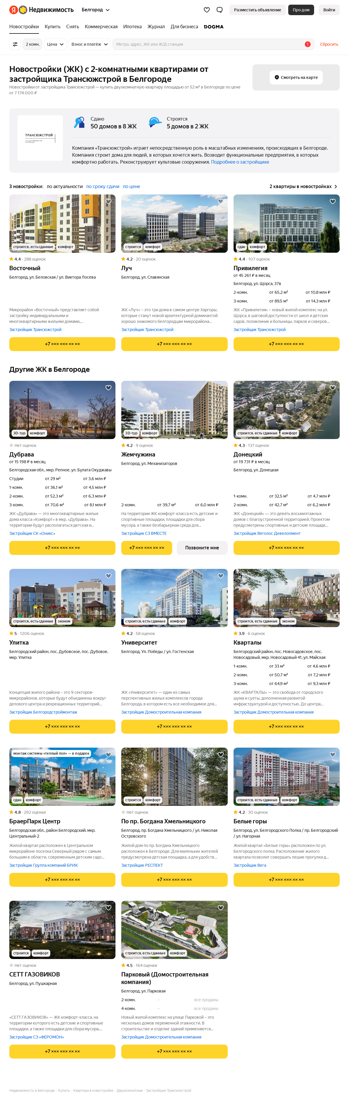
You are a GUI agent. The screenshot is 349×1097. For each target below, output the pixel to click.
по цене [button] (131, 186)
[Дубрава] (62, 410)
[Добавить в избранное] (108, 201)
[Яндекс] (13, 10)
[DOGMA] (212, 27)
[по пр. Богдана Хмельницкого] (174, 777)
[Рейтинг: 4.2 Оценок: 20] (174, 259)
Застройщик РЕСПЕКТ (142, 865)
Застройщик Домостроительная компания (161, 712)
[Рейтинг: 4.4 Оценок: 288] (62, 259)
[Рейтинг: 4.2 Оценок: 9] (174, 445)
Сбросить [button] (329, 44)
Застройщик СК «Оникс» (32, 533)
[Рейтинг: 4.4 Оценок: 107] (287, 259)
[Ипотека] (132, 27)
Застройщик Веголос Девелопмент (267, 533)
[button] (219, 10)
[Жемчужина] (174, 410)
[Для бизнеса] (184, 27)
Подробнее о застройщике (240, 162)
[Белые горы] (287, 777)
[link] (329, 10)
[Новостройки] (25, 27)
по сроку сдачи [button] (103, 186)
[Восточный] (62, 223)
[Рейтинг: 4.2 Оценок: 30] (287, 812)
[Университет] (174, 598)
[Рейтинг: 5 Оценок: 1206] (62, 633)
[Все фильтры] (15, 44)
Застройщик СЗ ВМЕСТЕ (144, 533)
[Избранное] (207, 10)
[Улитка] (62, 598)
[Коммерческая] (101, 27)
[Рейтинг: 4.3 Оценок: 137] (287, 445)
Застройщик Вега (250, 865)
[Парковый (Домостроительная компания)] (174, 930)
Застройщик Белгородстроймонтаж (43, 712)
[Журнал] (156, 27)
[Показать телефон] (62, 344)
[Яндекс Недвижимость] (46, 10)
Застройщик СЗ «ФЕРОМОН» (36, 1037)
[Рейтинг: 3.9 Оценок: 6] (287, 633)
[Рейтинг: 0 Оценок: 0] (62, 445)
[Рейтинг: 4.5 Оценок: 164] (174, 965)
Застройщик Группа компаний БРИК (43, 865)
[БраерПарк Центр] (62, 777)
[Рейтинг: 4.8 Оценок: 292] (62, 812)
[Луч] (174, 223)
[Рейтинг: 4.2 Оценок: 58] (174, 633)
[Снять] (72, 27)
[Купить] (52, 27)
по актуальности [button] (65, 186)
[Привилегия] (287, 223)
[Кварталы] (287, 598)
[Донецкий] (287, 410)
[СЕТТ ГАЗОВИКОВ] (62, 930)
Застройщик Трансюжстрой (35, 329)
